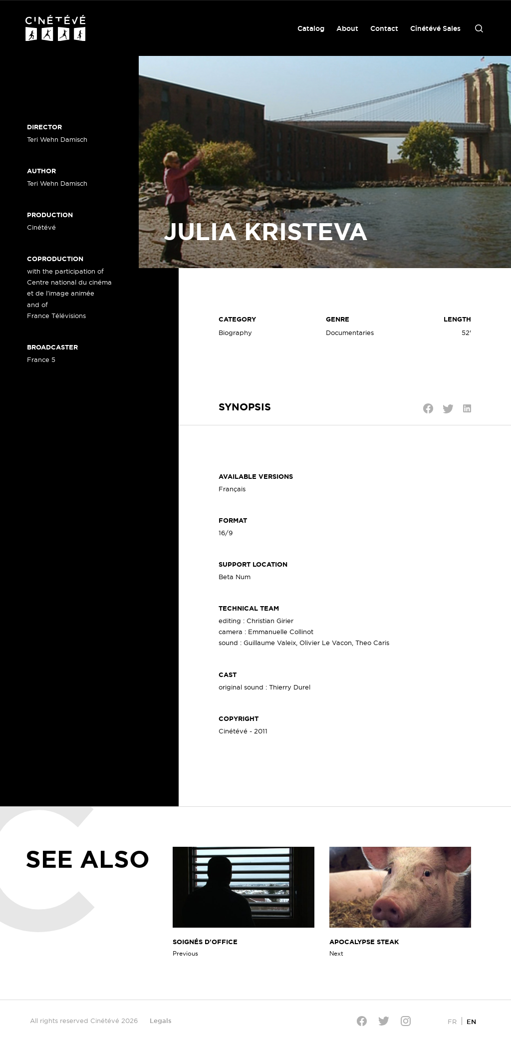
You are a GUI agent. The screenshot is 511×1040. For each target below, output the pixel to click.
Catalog (310, 28)
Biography (235, 332)
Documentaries (350, 332)
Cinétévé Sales (435, 28)
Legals (161, 1020)
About (347, 28)
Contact (384, 28)
